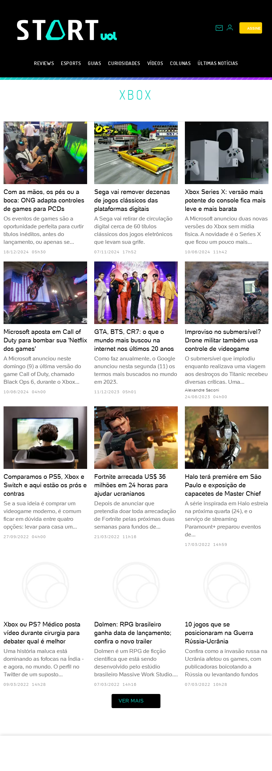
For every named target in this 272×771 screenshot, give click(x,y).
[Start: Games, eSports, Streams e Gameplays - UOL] (59, 29)
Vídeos (155, 63)
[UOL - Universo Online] (109, 36)
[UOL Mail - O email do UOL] (219, 28)
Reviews (44, 63)
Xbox (136, 95)
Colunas (180, 63)
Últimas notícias (218, 63)
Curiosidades (124, 63)
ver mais (136, 701)
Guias (94, 63)
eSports (71, 63)
